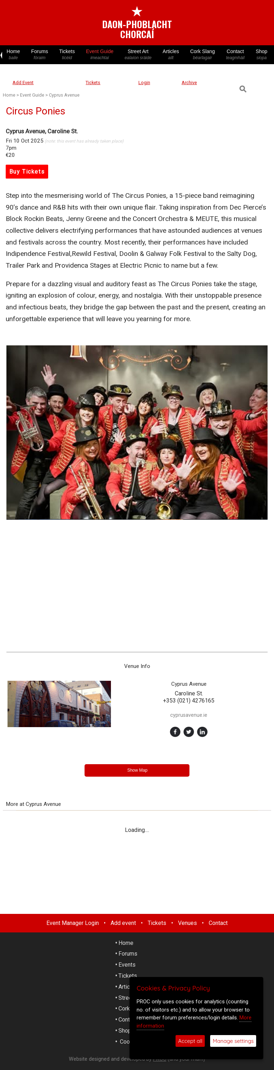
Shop (261, 54)
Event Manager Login (72, 923)
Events (127, 964)
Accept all (190, 1041)
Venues (187, 923)
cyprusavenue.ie (188, 715)
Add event (123, 923)
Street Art (138, 54)
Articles (171, 54)
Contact (235, 54)
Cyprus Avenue (64, 95)
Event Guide (99, 54)
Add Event (23, 82)
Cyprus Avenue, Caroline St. (42, 131)
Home (13, 54)
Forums (39, 54)
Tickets (67, 54)
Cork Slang (202, 54)
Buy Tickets (27, 171)
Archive (189, 82)
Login (144, 82)
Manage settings (233, 1041)
